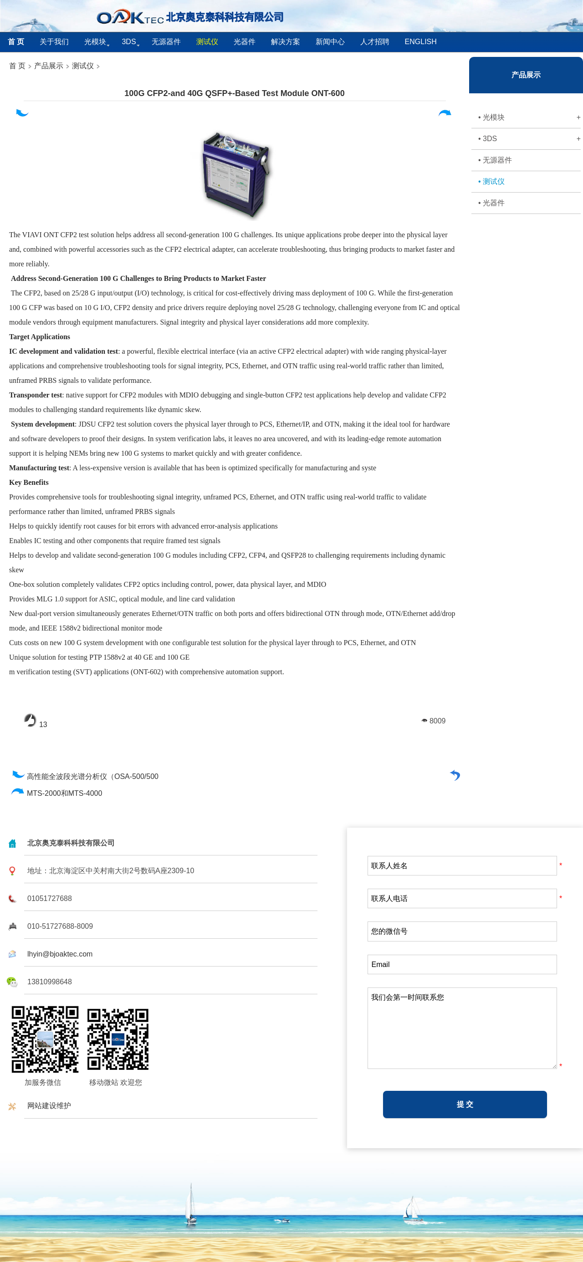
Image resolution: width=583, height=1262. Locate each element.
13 (35, 724)
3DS (129, 42)
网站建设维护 (49, 1105)
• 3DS (529, 138)
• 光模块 (529, 117)
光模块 (95, 42)
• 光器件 (491, 203)
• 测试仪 (491, 181)
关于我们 (54, 42)
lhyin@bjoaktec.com (59, 954)
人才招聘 (374, 42)
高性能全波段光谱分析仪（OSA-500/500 (84, 776)
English (421, 42)
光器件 (245, 42)
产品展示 (47, 66)
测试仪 (83, 66)
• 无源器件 (495, 160)
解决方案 (285, 42)
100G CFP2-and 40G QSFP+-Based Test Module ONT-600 (234, 93)
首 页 (17, 66)
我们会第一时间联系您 (462, 1028)
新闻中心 (330, 42)
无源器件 (166, 42)
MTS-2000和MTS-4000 (56, 793)
